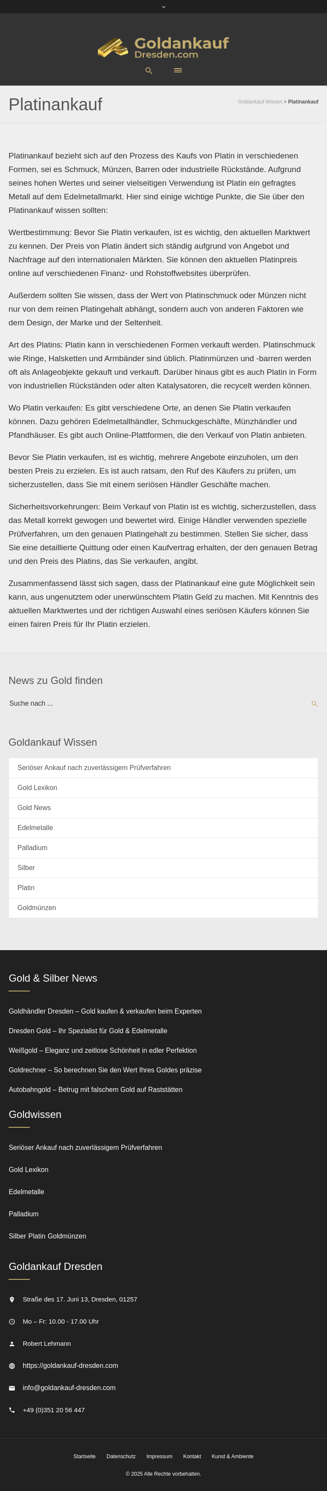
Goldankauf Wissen (260, 102)
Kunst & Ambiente (232, 1456)
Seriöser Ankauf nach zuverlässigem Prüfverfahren (94, 767)
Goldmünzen (36, 907)
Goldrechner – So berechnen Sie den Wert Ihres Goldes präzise (105, 1070)
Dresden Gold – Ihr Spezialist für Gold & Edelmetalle (88, 1030)
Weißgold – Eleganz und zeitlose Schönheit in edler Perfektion (103, 1050)
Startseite (85, 1456)
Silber (26, 867)
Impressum (159, 1456)
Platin (25, 887)
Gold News (34, 807)
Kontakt (192, 1456)
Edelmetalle (35, 827)
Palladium (32, 847)
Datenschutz (121, 1456)
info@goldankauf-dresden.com (69, 1387)
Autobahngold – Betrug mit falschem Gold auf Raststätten (95, 1089)
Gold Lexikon (37, 787)
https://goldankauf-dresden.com (70, 1365)
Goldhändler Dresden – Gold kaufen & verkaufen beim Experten (105, 1011)
